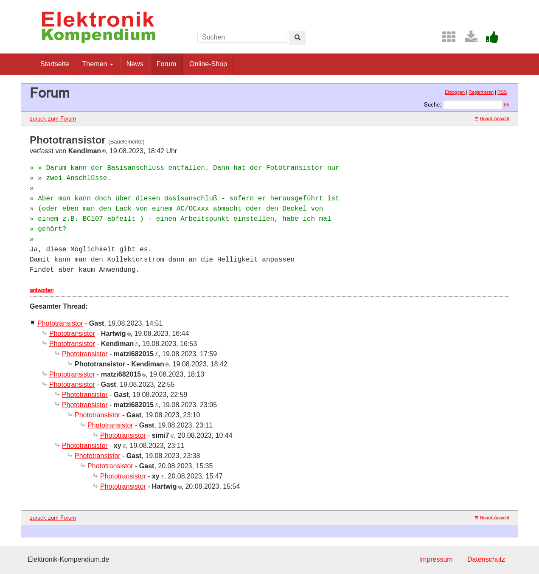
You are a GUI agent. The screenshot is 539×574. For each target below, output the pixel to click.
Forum (166, 64)
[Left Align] (297, 38)
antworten (41, 290)
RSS (502, 92)
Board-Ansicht (492, 118)
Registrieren (481, 92)
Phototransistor (60, 323)
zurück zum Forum (53, 118)
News (134, 64)
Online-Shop (208, 64)
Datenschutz (486, 559)
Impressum (435, 559)
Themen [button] (97, 64)
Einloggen (455, 92)
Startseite (54, 64)
